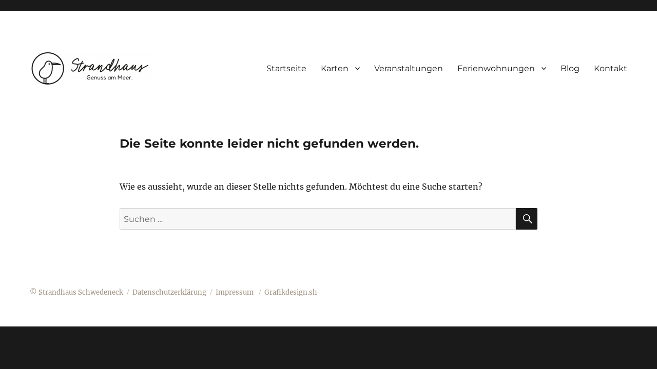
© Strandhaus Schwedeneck (76, 292)
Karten (335, 68)
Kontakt (610, 68)
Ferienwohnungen (496, 68)
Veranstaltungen (408, 68)
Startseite (286, 68)
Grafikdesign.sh (290, 292)
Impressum (235, 292)
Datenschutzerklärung (169, 292)
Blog (570, 68)
